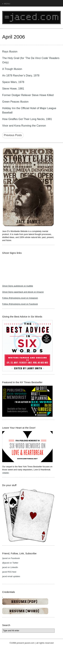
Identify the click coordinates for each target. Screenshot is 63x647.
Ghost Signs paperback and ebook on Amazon (23, 292)
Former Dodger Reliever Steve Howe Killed (28, 95)
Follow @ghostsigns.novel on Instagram (20, 298)
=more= (5, 473)
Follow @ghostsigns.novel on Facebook (20, 304)
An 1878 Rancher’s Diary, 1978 (20, 75)
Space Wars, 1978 (13, 82)
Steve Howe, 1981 (13, 88)
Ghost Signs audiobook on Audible (17, 286)
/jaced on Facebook (11, 558)
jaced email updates (11, 576)
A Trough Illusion (12, 69)
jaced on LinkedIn (10, 567)
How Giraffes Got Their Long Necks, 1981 (27, 119)
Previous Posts (13, 135)
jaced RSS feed (9, 572)
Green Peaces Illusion (15, 101)
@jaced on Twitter (10, 563)
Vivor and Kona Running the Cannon (24, 125)
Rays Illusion (9, 51)
